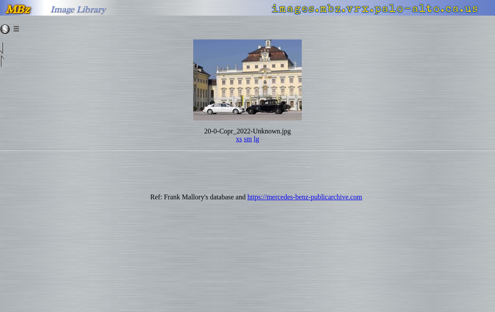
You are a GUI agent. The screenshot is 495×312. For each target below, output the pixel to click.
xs (239, 139)
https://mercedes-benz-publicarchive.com (305, 197)
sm (248, 139)
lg (256, 139)
